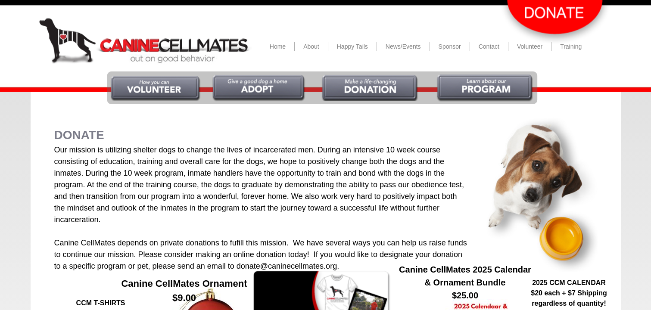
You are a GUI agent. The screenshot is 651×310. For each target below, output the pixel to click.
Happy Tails (352, 46)
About (311, 46)
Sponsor (450, 46)
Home (278, 46)
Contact (489, 46)
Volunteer (529, 46)
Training (571, 46)
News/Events (403, 46)
